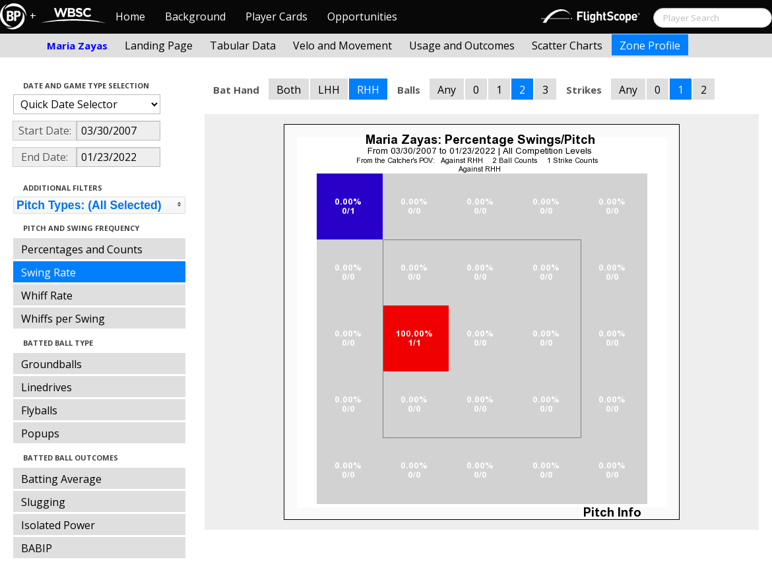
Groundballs (51, 364)
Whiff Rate (47, 295)
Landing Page (159, 45)
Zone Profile (650, 45)
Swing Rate (48, 272)
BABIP (36, 548)
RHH (368, 89)
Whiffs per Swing (63, 318)
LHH (329, 89)
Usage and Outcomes (462, 45)
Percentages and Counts (82, 249)
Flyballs (39, 410)
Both (288, 89)
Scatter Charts (567, 45)
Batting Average (61, 479)
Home (130, 16)
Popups (40, 433)
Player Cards (276, 16)
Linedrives (46, 387)
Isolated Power (58, 525)
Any (446, 89)
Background (195, 16)
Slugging (43, 502)
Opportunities (362, 16)
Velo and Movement (342, 45)
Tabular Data (243, 45)
